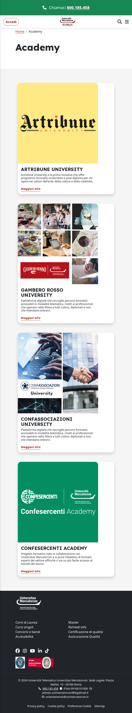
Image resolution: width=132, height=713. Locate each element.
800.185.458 (78, 7)
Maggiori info (31, 189)
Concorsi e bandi (27, 632)
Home (19, 31)
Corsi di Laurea (26, 622)
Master (73, 622)
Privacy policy (36, 706)
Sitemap (99, 706)
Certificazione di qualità (85, 632)
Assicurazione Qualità (84, 636)
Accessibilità (24, 636)
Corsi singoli (24, 627)
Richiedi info (77, 627)
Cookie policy (56, 706)
